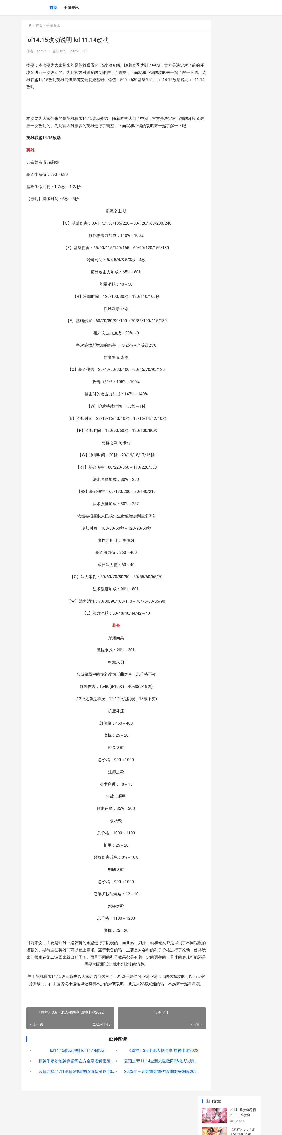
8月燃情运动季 (241, 227)
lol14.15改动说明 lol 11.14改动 (73, 1065)
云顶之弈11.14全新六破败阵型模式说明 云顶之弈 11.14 (149, 1075)
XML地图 (111, 1127)
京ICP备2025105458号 (89, 1127)
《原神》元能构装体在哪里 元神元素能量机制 (242, 327)
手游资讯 (71, 7)
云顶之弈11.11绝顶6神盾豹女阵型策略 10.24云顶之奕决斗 (72, 1086)
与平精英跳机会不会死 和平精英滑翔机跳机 (242, 307)
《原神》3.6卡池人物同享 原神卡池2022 (149, 1065)
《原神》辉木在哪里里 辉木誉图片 (242, 366)
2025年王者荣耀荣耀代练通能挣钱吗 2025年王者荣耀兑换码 (149, 1086)
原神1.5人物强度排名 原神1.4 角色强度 (242, 173)
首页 (53, 7)
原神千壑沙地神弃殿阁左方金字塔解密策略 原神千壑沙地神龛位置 (72, 1075)
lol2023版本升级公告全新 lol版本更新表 (242, 251)
